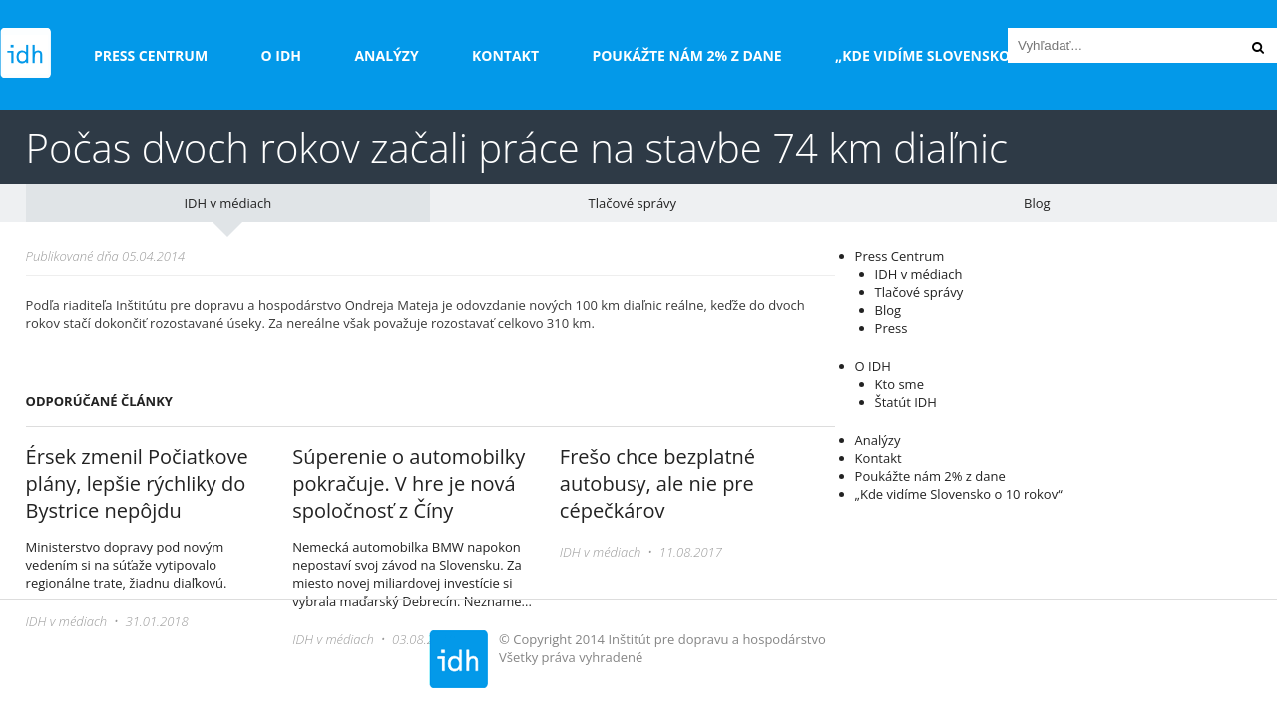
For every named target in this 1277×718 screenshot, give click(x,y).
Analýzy (386, 55)
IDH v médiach (227, 203)
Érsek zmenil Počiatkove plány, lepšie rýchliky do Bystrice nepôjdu (137, 483)
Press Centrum (151, 55)
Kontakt (505, 55)
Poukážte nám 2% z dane (686, 55)
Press (891, 328)
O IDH (281, 55)
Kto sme (899, 384)
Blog (1037, 203)
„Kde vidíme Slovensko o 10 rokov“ (969, 55)
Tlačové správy (633, 203)
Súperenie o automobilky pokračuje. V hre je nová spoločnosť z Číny (408, 483)
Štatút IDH (906, 402)
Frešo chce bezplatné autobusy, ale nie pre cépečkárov (657, 483)
